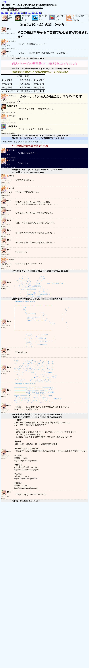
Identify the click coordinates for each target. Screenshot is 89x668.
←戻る (4, 2)
